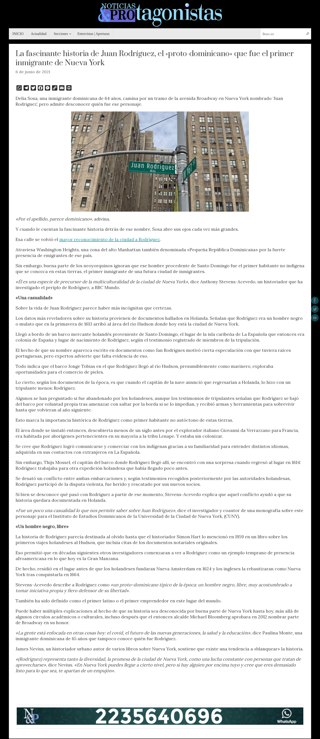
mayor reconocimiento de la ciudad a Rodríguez (109, 239)
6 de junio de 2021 (33, 71)
